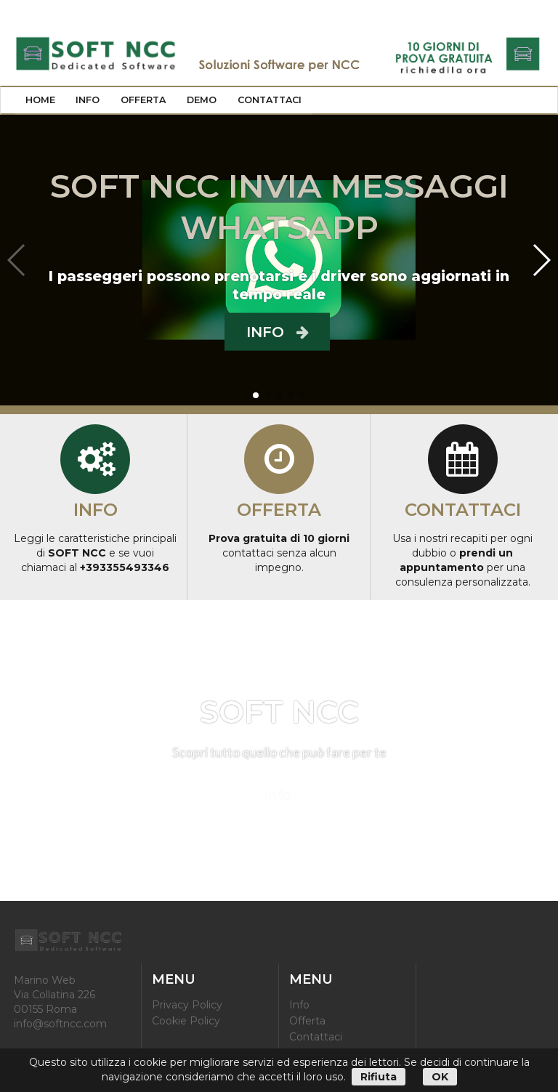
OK (440, 1076)
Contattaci (270, 99)
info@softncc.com (60, 1023)
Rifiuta (378, 1076)
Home (40, 99)
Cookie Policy (186, 1020)
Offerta (143, 99)
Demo (202, 99)
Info (88, 99)
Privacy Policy (187, 1005)
